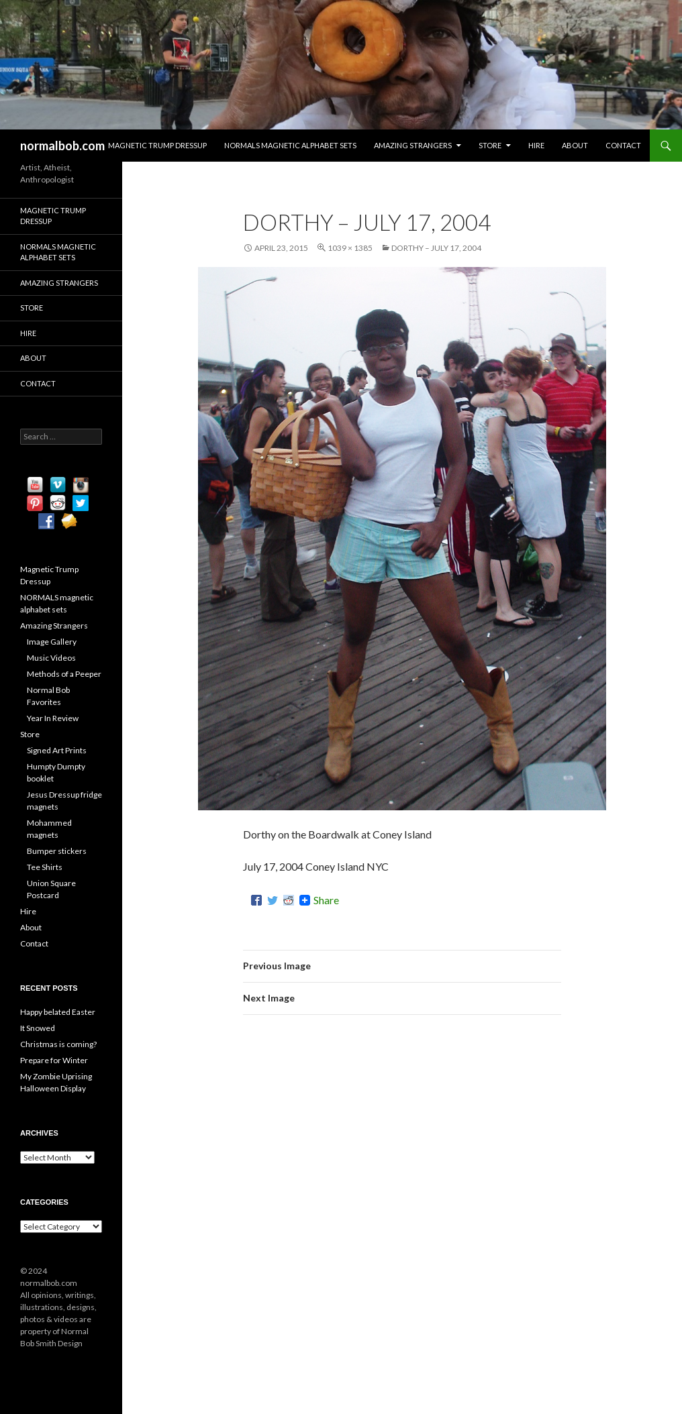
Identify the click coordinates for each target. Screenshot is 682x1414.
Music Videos (51, 658)
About (575, 145)
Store (490, 145)
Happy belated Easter (57, 1012)
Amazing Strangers (413, 145)
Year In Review (53, 718)
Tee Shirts (44, 867)
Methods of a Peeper (64, 674)
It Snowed (37, 1028)
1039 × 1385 (350, 248)
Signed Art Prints (57, 750)
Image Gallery (52, 642)
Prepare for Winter (54, 1060)
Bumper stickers (57, 851)
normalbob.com (62, 145)
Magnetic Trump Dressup (157, 145)
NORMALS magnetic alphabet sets (290, 145)
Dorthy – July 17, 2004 (436, 248)
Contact (623, 145)
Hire (536, 145)
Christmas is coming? (58, 1044)
